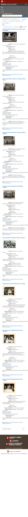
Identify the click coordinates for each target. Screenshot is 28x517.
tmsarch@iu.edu (9, 65)
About (2, 9)
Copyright (12, 453)
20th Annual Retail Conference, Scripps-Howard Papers (14, 79)
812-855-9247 (15, 65)
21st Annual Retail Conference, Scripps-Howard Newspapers (14, 30)
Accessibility (3, 453)
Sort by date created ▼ (7, 26)
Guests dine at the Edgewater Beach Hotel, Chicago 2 (13, 331)
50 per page (16, 26)
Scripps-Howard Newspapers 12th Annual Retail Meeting (14, 133)
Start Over (24, 19)
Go (24, 15)
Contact (2, 11)
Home (2, 7)
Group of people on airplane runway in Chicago (14, 237)
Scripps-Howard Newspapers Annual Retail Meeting (13, 187)
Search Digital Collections (7, 13)
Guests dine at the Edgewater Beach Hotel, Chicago (13, 380)
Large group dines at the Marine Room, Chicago (14, 283)
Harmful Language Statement (17, 448)
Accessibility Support (9, 448)
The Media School (13, 74)
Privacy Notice (7, 453)
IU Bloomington (6, 74)
